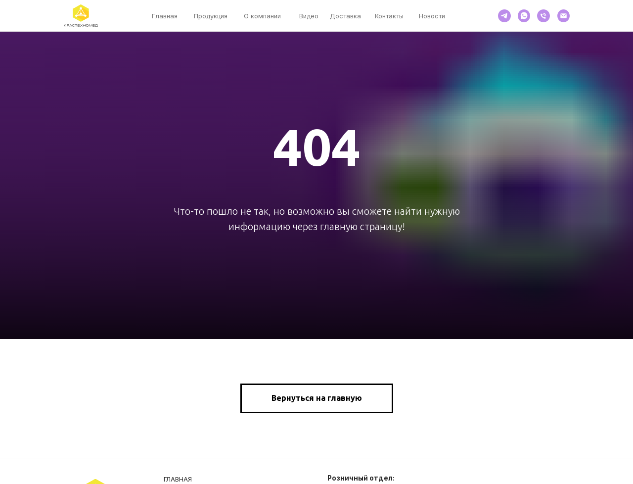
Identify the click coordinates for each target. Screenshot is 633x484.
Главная (165, 16)
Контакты (389, 16)
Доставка (345, 16)
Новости (432, 16)
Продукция (210, 16)
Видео (308, 16)
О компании (262, 16)
